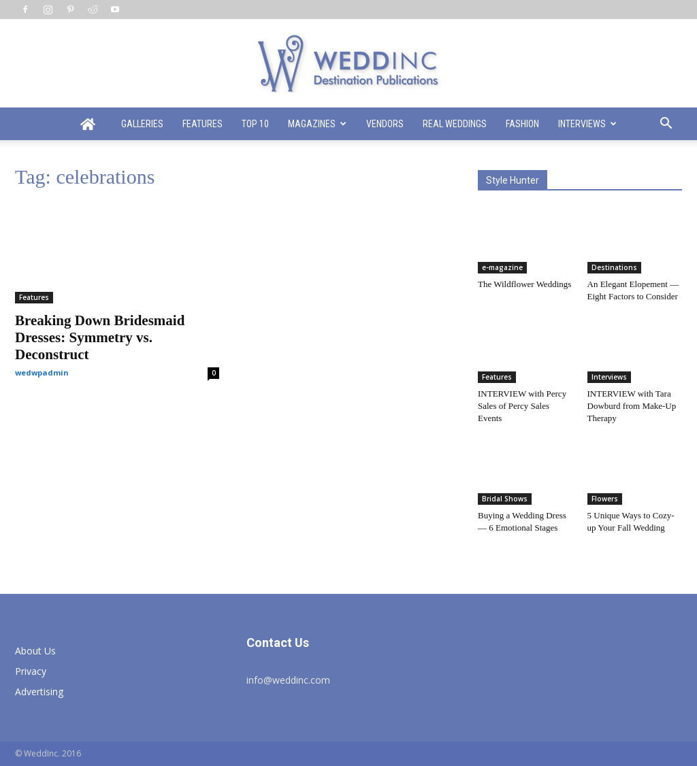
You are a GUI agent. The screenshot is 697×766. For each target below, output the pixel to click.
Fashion (522, 123)
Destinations (614, 267)
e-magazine (502, 267)
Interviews (587, 123)
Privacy (30, 671)
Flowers (604, 498)
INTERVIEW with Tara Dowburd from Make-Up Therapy (632, 405)
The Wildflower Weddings (524, 284)
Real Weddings (455, 123)
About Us (35, 650)
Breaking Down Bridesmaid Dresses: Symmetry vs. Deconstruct (99, 337)
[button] (665, 124)
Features (202, 123)
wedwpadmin (42, 372)
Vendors (385, 123)
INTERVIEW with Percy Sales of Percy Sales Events (522, 405)
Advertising (39, 691)
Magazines (317, 123)
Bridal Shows (505, 498)
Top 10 (255, 123)
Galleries (142, 123)
